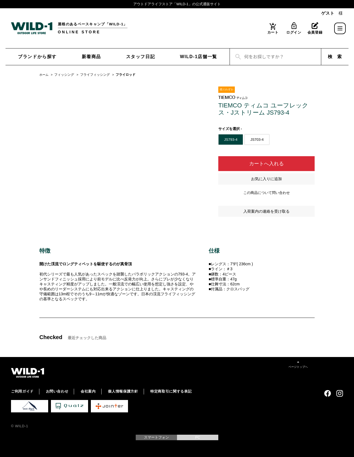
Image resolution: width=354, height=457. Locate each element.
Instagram (339, 393)
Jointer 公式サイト (109, 406)
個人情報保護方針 (123, 391)
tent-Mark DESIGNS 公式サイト (29, 406)
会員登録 (315, 32)
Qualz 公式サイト (69, 406)
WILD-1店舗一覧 (198, 56)
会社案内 (88, 391)
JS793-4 (230, 139)
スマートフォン (156, 437)
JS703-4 (256, 139)
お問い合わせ (57, 391)
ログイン (293, 32)
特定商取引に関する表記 (171, 391)
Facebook (327, 393)
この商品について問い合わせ (266, 193)
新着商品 (91, 56)
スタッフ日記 (140, 56)
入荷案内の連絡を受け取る (266, 211)
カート (273, 32)
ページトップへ (298, 366)
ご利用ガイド (22, 391)
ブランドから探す (37, 56)
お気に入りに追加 (266, 179)
